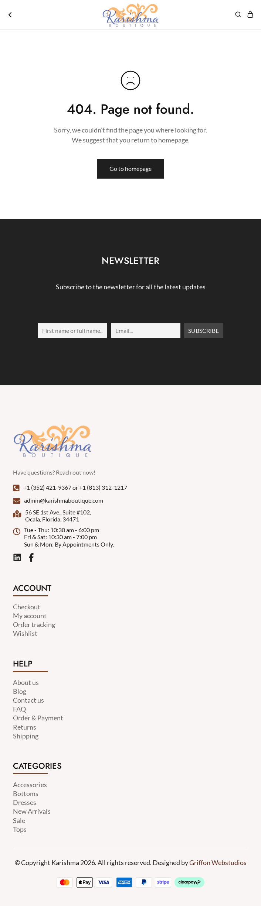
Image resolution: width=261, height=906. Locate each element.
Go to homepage (130, 168)
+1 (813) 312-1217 (103, 487)
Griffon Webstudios (218, 862)
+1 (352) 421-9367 (47, 487)
